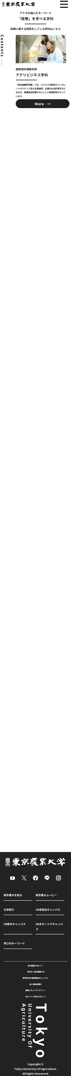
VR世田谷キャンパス (48, 909)
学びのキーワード (14, 943)
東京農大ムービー (46, 895)
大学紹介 (9, 909)
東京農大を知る (13, 895)
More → (43, 103)
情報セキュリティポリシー (35, 990)
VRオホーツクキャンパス (49, 926)
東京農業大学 (18, 4)
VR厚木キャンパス (15, 924)
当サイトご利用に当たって (35, 996)
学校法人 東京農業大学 (35, 971)
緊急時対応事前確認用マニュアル (35, 978)
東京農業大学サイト (35, 965)
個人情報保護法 (35, 984)
